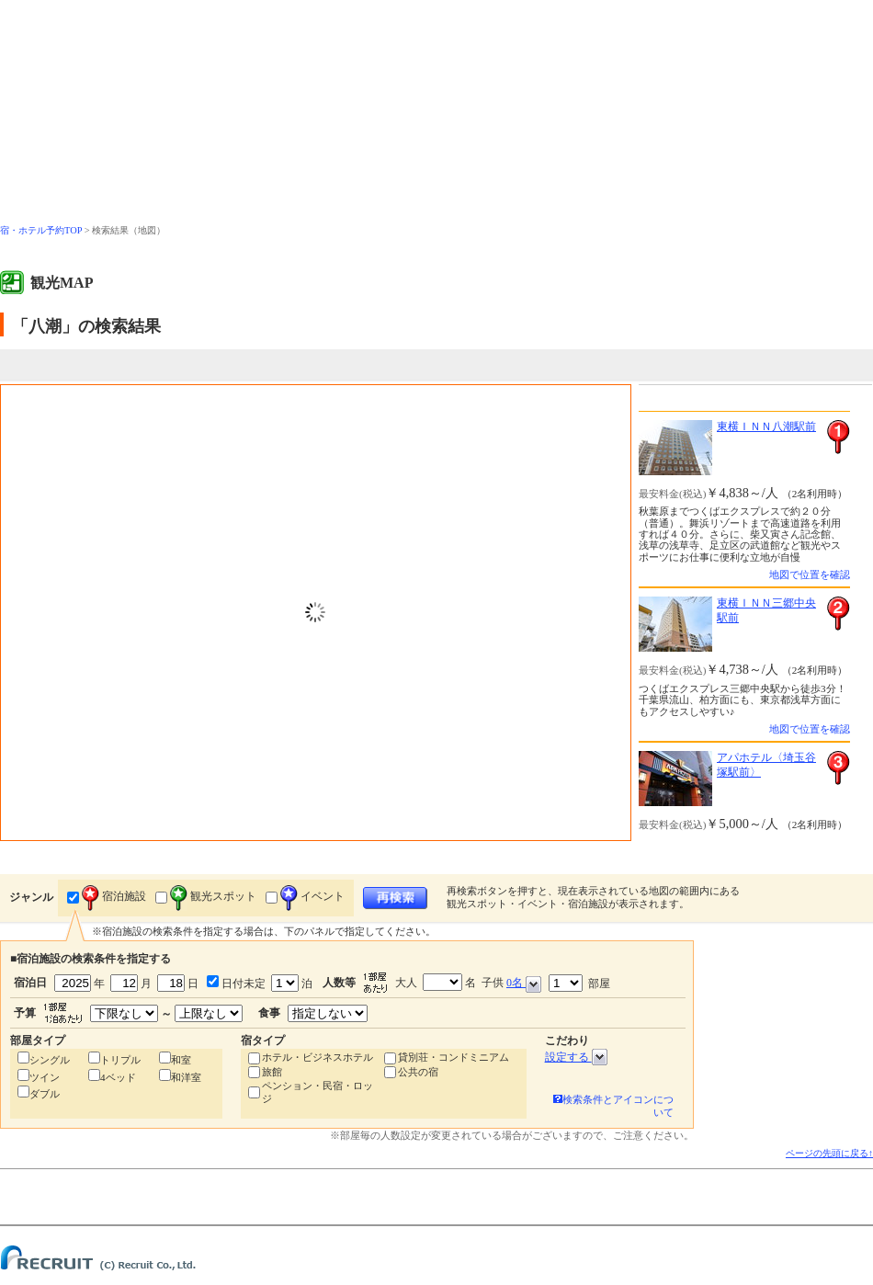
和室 (181, 1059)
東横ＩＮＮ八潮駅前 (766, 426)
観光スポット (213, 896)
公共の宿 (418, 1071)
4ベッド (118, 1077)
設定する (576, 1057)
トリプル (120, 1059)
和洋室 (186, 1077)
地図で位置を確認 (809, 574)
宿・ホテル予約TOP (41, 230)
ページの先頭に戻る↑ (829, 1153)
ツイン (44, 1077)
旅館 (272, 1071)
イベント (312, 896)
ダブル (44, 1093)
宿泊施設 (114, 896)
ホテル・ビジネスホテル (317, 1057)
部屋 (579, 983)
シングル (49, 1059)
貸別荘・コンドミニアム (453, 1057)
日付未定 (242, 983)
